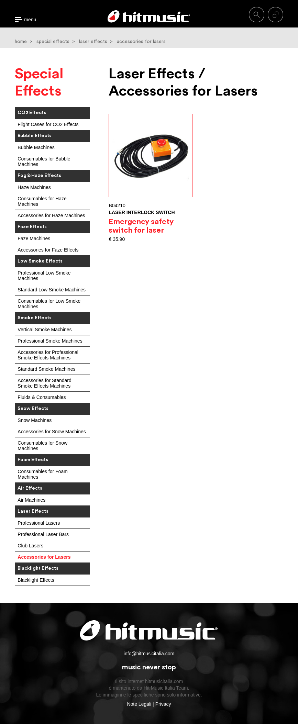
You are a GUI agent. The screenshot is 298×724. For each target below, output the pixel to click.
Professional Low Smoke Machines (44, 275)
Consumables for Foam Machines (43, 474)
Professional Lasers (39, 523)
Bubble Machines (36, 147)
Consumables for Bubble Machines (44, 161)
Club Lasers (30, 545)
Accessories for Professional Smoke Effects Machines (48, 354)
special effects (52, 41)
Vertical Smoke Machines (44, 329)
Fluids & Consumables (42, 397)
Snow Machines (35, 420)
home (21, 41)
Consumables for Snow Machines (42, 445)
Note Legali (139, 704)
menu (30, 19)
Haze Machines (34, 187)
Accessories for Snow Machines (52, 431)
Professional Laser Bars (43, 534)
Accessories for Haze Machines (51, 215)
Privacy (163, 704)
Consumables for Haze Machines (42, 201)
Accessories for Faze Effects (48, 250)
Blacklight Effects (36, 580)
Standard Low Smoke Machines (52, 289)
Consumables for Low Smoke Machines (49, 303)
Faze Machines (34, 238)
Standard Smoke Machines (46, 369)
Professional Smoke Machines (50, 341)
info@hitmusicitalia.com (149, 653)
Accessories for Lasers (44, 557)
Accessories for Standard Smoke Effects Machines (44, 383)
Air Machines (31, 500)
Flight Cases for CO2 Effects (48, 124)
